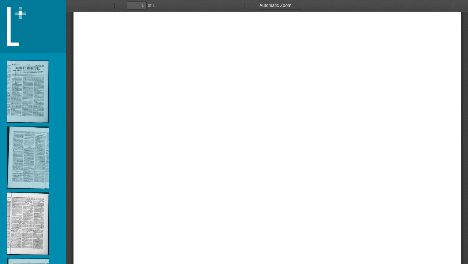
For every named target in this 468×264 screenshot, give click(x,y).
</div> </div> (267, 132)
